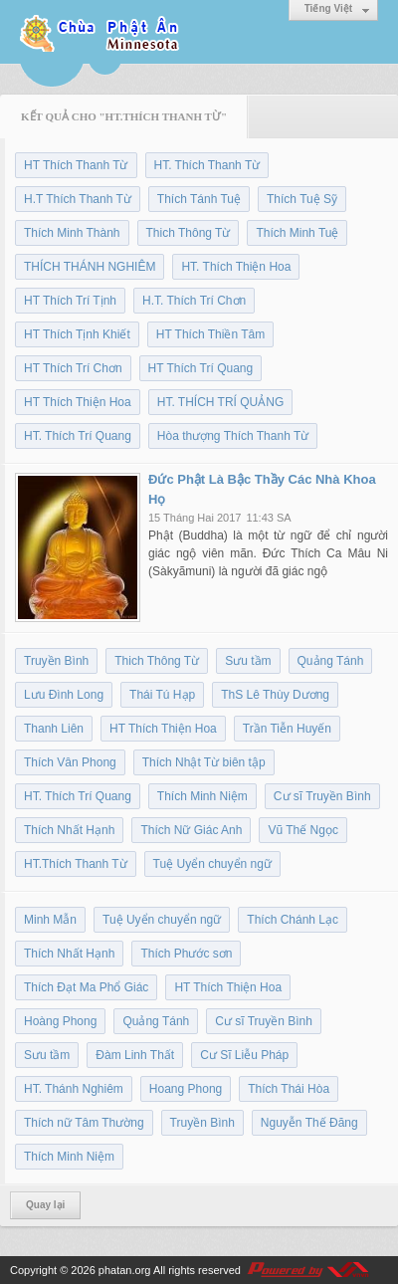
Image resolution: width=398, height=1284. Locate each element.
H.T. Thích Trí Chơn (194, 301)
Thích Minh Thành (72, 233)
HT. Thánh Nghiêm (73, 1089)
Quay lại (45, 1204)
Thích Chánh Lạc (292, 920)
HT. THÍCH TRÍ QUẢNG (221, 402)
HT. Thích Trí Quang (77, 436)
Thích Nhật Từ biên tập (204, 762)
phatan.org (125, 1270)
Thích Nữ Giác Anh (191, 830)
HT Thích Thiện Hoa (77, 402)
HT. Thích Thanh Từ (207, 165)
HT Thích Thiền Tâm (211, 334)
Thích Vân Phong (70, 762)
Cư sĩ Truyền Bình (322, 796)
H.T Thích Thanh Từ (77, 199)
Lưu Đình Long (63, 695)
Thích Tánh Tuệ (199, 199)
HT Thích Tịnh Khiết (77, 334)
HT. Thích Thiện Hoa (236, 267)
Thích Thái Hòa (288, 1089)
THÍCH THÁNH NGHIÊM (89, 267)
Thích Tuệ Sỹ (302, 199)
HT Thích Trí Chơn (73, 368)
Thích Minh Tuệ (297, 233)
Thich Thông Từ (188, 233)
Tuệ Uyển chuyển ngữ (212, 864)
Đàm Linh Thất (135, 1055)
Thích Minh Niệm (202, 796)
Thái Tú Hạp (162, 695)
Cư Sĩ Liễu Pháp (244, 1055)
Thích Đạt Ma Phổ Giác (86, 987)
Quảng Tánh (331, 661)
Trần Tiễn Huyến (287, 729)
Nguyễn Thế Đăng (309, 1123)
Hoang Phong (185, 1089)
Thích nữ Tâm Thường (84, 1123)
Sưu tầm (248, 661)
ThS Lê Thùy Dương (275, 695)
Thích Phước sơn (186, 954)
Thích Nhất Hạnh (69, 830)
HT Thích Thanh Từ (76, 165)
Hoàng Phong (60, 1021)
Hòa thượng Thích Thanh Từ (232, 436)
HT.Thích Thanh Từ (75, 864)
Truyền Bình (56, 661)
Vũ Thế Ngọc (302, 830)
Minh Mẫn (50, 920)
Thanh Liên (54, 729)
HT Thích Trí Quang (201, 368)
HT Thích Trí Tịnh (70, 301)
